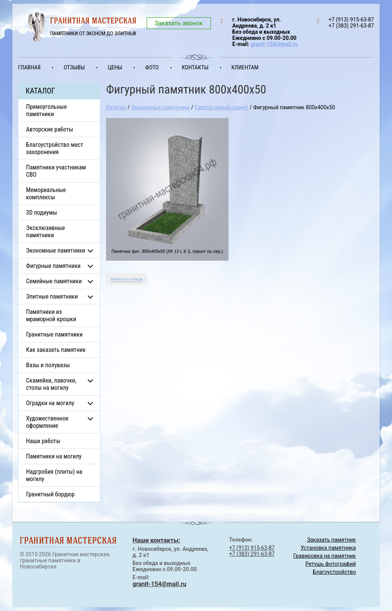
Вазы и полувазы (48, 365)
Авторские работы (49, 129)
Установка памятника (328, 548)
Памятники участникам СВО (56, 171)
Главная (29, 67)
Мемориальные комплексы (46, 193)
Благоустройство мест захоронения (54, 148)
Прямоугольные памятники (46, 110)
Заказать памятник (331, 540)
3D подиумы (41, 212)
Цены (115, 67)
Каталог (116, 107)
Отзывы (74, 67)
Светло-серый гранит (221, 107)
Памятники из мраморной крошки (51, 315)
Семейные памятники (54, 281)
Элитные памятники (52, 296)
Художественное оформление (47, 422)
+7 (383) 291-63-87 (252, 554)
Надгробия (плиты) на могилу (54, 475)
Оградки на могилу (50, 403)
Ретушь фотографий (330, 564)
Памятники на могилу (54, 456)
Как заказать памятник (56, 349)
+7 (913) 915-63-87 (252, 548)
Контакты (195, 67)
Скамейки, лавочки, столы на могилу (51, 384)
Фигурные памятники (53, 265)
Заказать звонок (179, 23)
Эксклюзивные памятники (45, 231)
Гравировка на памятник (324, 556)
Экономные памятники (55, 250)
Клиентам (245, 67)
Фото (152, 67)
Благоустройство (334, 572)
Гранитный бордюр (50, 494)
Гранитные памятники (54, 334)
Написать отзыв (127, 279)
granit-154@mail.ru (274, 44)
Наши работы (43, 441)
